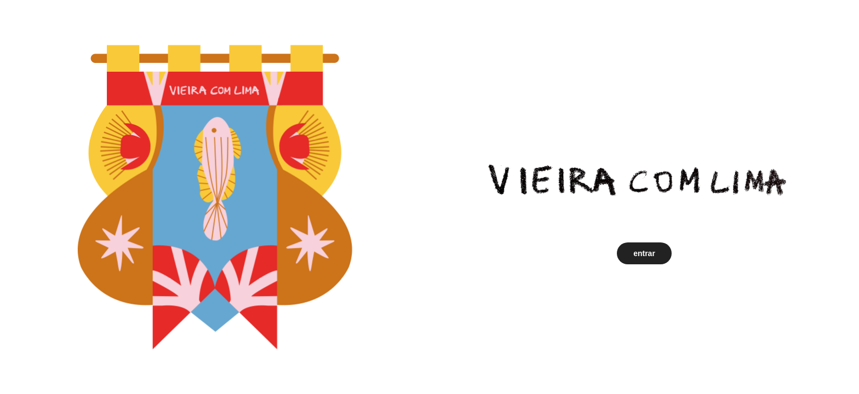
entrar (644, 253)
